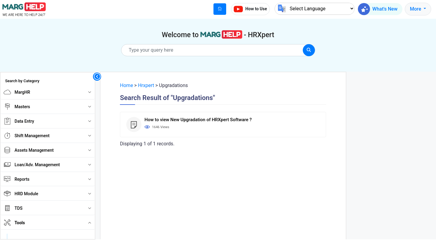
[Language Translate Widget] (314, 8)
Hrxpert (146, 85)
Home (126, 85)
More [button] (416, 9)
